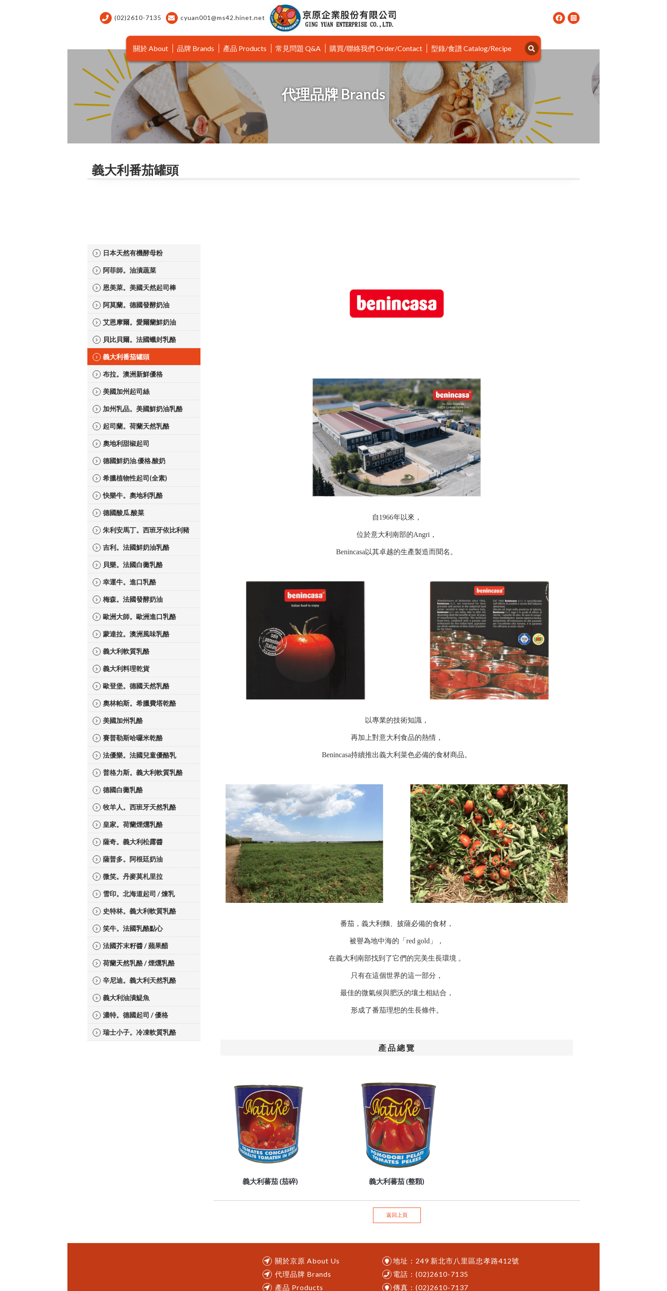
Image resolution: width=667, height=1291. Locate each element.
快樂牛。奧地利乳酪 (128, 495)
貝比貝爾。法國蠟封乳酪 (134, 339)
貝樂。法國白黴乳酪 (128, 564)
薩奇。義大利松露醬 (128, 842)
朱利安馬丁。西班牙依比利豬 (141, 530)
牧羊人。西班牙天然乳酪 (134, 807)
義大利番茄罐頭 (121, 357)
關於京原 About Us (307, 1260)
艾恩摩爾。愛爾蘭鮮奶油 (134, 322)
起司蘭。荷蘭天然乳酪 (131, 426)
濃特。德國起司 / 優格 (130, 1015)
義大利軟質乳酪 (121, 651)
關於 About (150, 48)
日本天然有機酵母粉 (128, 253)
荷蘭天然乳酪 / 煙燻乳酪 (134, 963)
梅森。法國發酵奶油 (128, 599)
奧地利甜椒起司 (121, 443)
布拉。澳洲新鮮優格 (128, 374)
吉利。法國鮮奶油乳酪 (131, 547)
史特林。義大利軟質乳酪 (134, 911)
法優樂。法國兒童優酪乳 (134, 755)
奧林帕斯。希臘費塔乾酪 (134, 703)
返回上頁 (397, 1215)
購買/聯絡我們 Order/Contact (376, 48)
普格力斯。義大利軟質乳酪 (138, 772)
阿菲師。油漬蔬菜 (124, 270)
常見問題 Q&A (298, 48)
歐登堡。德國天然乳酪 (131, 686)
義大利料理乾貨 (121, 668)
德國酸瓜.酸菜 (118, 512)
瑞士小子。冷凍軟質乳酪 (134, 1032)
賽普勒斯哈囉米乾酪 (128, 738)
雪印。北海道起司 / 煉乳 (134, 894)
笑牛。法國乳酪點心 (128, 928)
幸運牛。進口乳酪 (124, 582)
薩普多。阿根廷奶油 (128, 859)
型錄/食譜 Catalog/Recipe (471, 48)
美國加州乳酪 (118, 720)
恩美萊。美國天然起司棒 (134, 287)
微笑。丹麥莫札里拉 (128, 876)
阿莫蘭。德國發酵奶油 (131, 305)
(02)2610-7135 (130, 18)
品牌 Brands (195, 48)
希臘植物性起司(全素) (130, 478)
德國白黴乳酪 (118, 790)
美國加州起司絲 (121, 391)
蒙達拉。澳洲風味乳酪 (131, 634)
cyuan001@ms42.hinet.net (215, 18)
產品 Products (245, 48)
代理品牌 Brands (303, 1274)
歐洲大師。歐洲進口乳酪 (134, 616)
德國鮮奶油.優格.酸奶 (129, 461)
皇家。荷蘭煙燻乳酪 (128, 824)
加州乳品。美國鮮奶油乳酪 (138, 409)
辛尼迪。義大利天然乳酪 (134, 980)
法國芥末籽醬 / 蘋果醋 (130, 945)
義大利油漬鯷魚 (121, 997)
